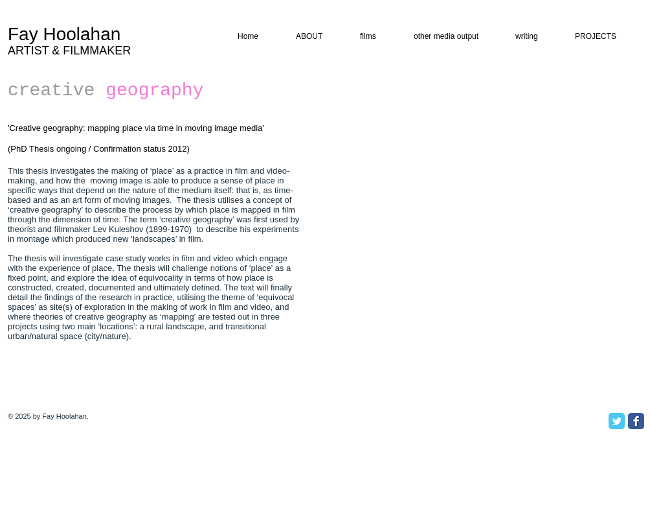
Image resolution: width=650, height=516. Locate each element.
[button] (534, 37)
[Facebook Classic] (636, 421)
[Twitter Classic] (617, 421)
